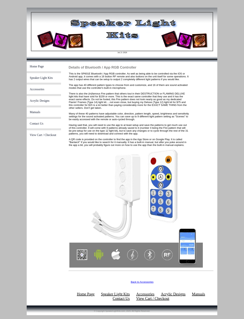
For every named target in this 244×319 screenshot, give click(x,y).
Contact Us (36, 123)
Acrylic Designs (40, 100)
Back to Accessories (142, 282)
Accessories (37, 89)
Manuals (35, 112)
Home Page (37, 66)
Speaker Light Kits (41, 77)
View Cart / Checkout (43, 135)
